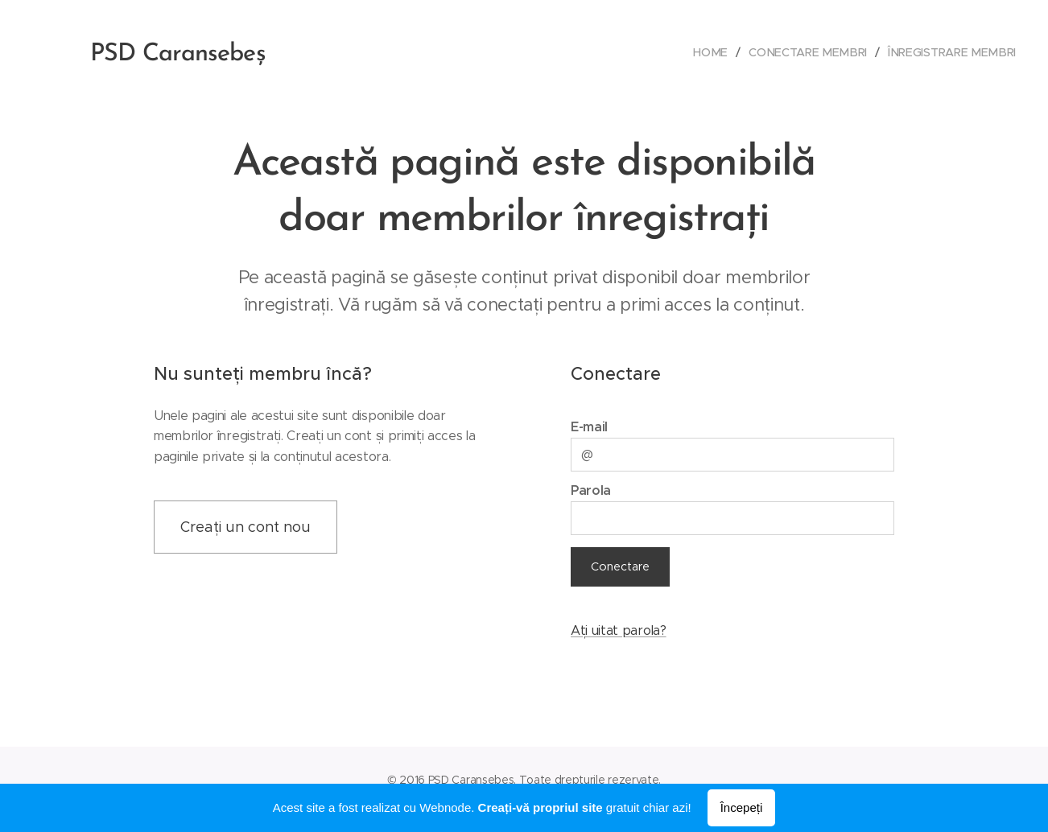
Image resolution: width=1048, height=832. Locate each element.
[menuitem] (724, 52)
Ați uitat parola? (618, 630)
